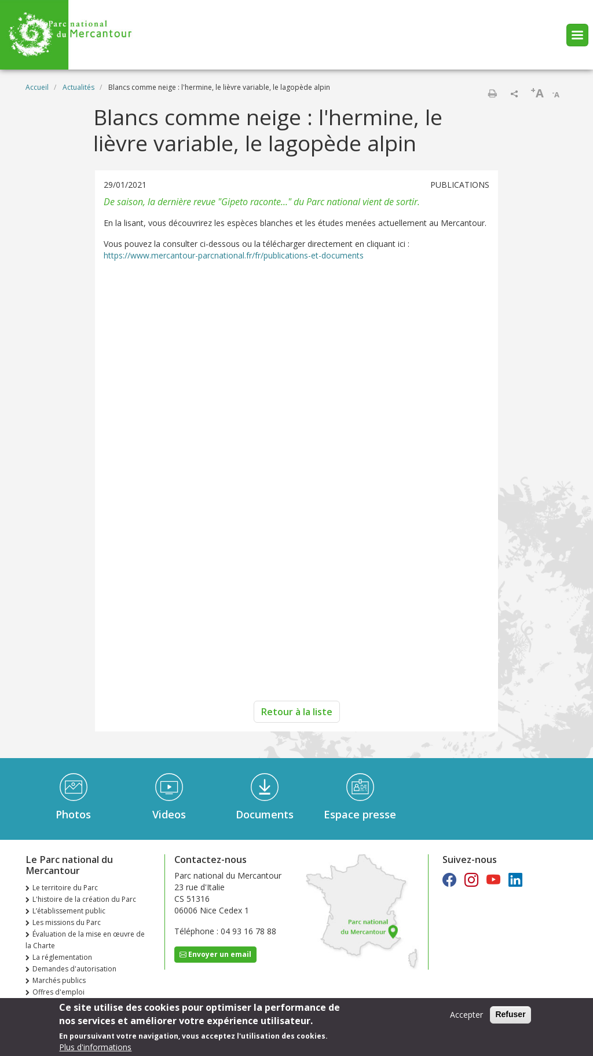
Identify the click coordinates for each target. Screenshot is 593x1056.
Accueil (37, 87)
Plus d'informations (95, 1047)
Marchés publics (59, 980)
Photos (73, 814)
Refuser (510, 1014)
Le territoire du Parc (65, 888)
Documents (265, 814)
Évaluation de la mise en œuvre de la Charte (85, 940)
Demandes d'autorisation (74, 969)
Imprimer (492, 93)
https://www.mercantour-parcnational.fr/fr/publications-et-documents (234, 255)
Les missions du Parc (66, 922)
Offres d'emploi (58, 992)
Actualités (78, 87)
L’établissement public (68, 911)
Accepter (466, 1014)
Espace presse (360, 814)
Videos (169, 814)
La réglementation (62, 957)
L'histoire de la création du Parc (84, 899)
